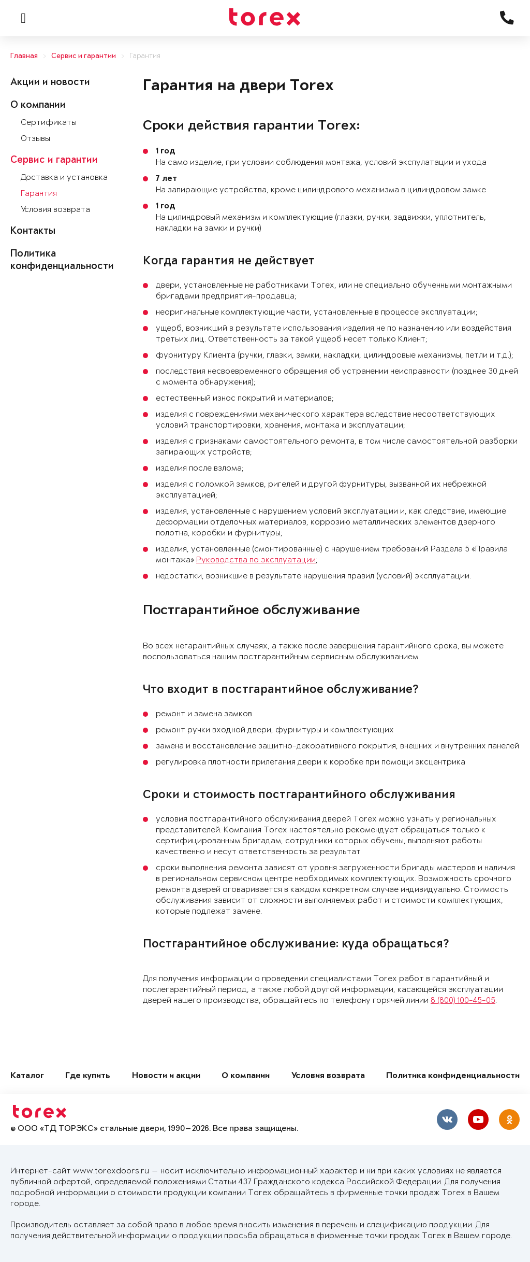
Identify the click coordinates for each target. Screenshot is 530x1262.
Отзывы (35, 138)
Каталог (27, 1076)
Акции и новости (50, 83)
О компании (38, 106)
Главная (24, 56)
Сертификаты (49, 122)
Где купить (87, 1076)
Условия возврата (55, 209)
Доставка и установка (64, 177)
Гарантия (144, 56)
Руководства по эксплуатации (256, 560)
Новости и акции (166, 1076)
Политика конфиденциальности (453, 1076)
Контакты (32, 231)
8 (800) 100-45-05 (463, 1000)
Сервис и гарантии (83, 56)
